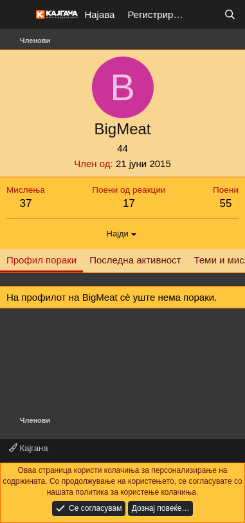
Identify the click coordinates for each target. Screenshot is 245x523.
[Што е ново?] (204, 14)
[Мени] (18, 15)
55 (226, 203)
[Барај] (229, 14)
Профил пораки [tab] (41, 259)
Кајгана (28, 448)
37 (25, 203)
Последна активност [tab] (135, 259)
